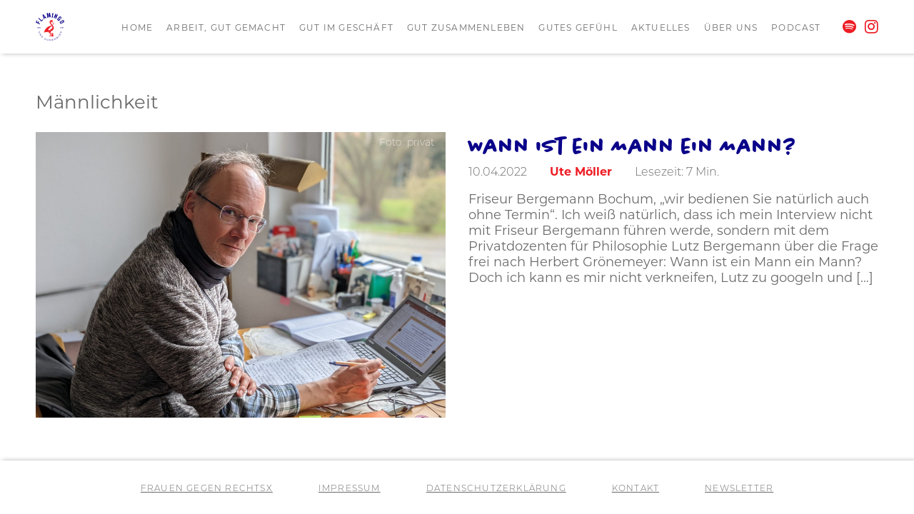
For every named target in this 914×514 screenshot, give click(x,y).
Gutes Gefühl (577, 27)
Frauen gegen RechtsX (207, 489)
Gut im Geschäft (346, 27)
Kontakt (635, 489)
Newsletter (739, 489)
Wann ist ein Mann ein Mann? (632, 145)
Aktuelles (660, 27)
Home (137, 27)
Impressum (349, 489)
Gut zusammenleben (466, 27)
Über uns (731, 27)
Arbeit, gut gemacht (226, 27)
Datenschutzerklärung (496, 489)
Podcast (795, 27)
